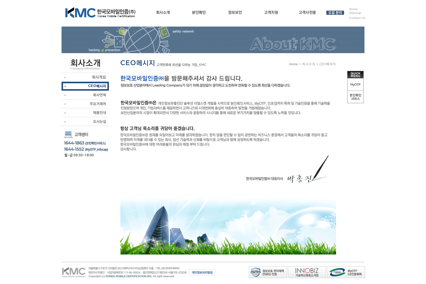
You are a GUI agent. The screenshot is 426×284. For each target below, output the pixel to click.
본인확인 (199, 14)
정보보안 (235, 14)
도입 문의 (335, 14)
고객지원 (271, 14)
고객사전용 (307, 14)
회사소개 (163, 14)
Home (293, 64)
